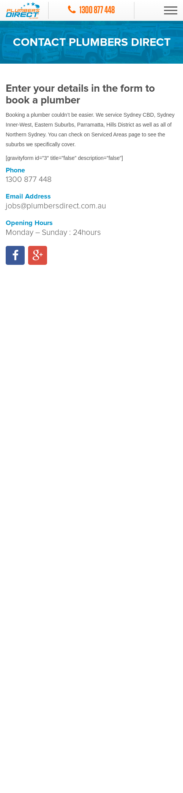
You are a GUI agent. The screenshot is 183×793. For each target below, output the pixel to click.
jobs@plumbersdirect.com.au (56, 206)
